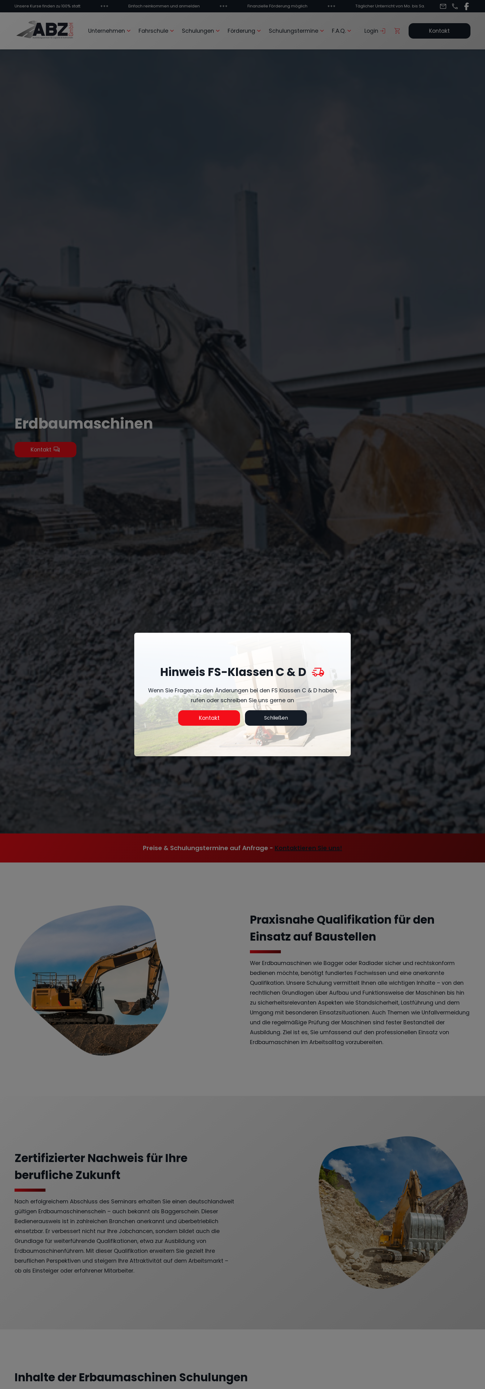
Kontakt (209, 718)
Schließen (276, 717)
